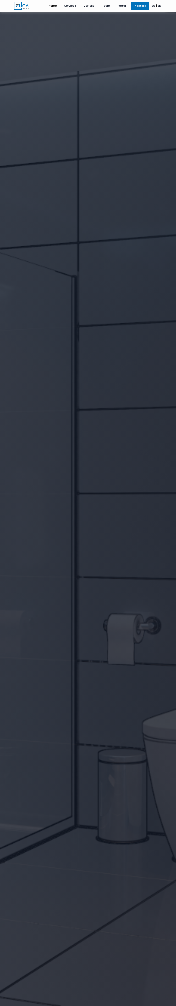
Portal (122, 6)
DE (153, 6)
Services (70, 6)
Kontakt (140, 6)
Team (106, 6)
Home (52, 6)
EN (159, 6)
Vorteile (89, 6)
